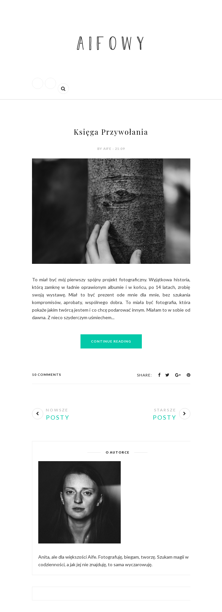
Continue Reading (111, 341)
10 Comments (46, 374)
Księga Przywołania (111, 132)
